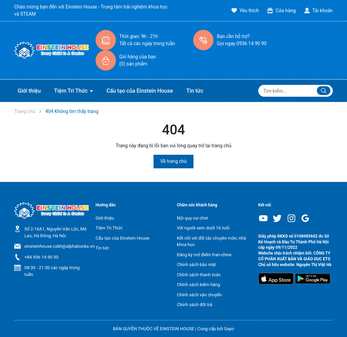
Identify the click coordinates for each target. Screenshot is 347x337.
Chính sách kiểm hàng (198, 284)
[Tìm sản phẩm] (295, 91)
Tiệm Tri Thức (71, 91)
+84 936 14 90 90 (41, 257)
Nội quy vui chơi (192, 218)
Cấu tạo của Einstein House (139, 91)
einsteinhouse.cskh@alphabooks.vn (59, 246)
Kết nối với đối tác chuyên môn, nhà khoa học (211, 241)
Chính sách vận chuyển (199, 294)
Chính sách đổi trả (194, 304)
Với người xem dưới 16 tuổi (203, 227)
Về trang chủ (173, 161)
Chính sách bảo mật (196, 264)
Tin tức (194, 91)
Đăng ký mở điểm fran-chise (204, 254)
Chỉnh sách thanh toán (199, 274)
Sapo (229, 328)
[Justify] (323, 90)
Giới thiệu (29, 91)
